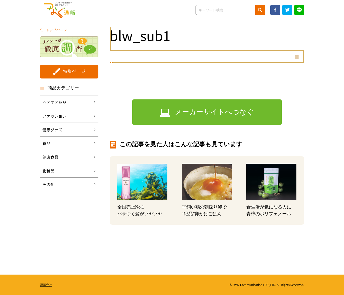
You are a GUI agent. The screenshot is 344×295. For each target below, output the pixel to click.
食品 (47, 143)
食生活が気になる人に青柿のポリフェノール (268, 210)
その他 (49, 184)
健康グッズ (53, 130)
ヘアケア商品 (55, 102)
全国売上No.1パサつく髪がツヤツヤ (139, 210)
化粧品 (49, 171)
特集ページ (74, 71)
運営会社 (46, 285)
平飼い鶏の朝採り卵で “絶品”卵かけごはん (204, 210)
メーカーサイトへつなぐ (214, 112)
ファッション (55, 116)
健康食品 (51, 157)
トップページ (56, 29)
